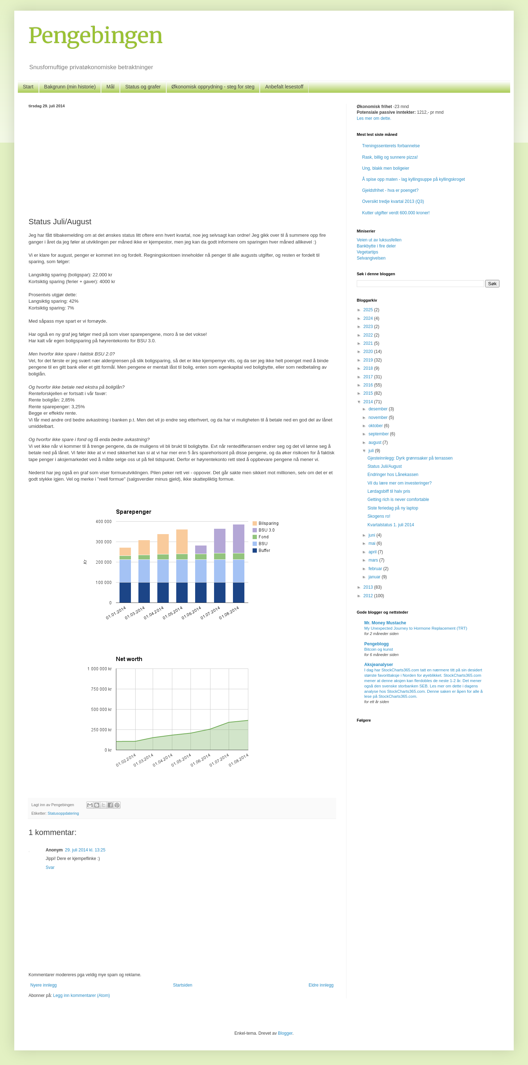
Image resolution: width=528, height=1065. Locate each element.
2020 (369, 351)
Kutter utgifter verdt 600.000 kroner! (396, 212)
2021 (369, 343)
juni (372, 535)
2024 (369, 318)
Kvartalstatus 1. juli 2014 (390, 524)
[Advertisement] (182, 161)
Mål (110, 86)
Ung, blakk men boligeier (385, 168)
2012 (369, 595)
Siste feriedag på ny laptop (392, 508)
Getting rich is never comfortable (398, 499)
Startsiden (182, 985)
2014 (369, 401)
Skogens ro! (378, 516)
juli (372, 450)
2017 (369, 376)
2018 (369, 368)
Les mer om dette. (374, 118)
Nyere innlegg (43, 985)
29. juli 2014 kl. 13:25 (85, 850)
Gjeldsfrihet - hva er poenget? (390, 190)
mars (374, 560)
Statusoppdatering (63, 813)
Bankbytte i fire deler (376, 246)
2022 (369, 335)
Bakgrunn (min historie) (70, 86)
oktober (376, 425)
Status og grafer (143, 86)
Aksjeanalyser (378, 664)
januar (375, 576)
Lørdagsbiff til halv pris (388, 491)
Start (28, 86)
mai (373, 543)
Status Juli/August (384, 466)
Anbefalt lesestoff (284, 86)
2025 (369, 309)
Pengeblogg (376, 643)
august (375, 442)
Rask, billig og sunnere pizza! (390, 157)
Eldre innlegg (321, 985)
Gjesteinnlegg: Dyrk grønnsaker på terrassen (410, 458)
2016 (369, 385)
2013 (369, 587)
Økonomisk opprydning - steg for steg (213, 86)
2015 (369, 393)
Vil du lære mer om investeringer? (399, 483)
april (373, 551)
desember (379, 408)
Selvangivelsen (371, 258)
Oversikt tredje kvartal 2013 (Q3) (393, 201)
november (379, 417)
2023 (369, 326)
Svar (50, 867)
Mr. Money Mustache (385, 622)
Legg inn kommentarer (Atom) (81, 995)
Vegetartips (367, 252)
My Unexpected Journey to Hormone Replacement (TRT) (415, 628)
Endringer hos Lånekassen (392, 474)
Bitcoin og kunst (378, 649)
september (379, 433)
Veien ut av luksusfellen (379, 239)
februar (376, 568)
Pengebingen (96, 35)
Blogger (285, 1033)
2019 (369, 360)
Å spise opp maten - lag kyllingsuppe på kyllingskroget (413, 179)
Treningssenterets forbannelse (391, 145)
